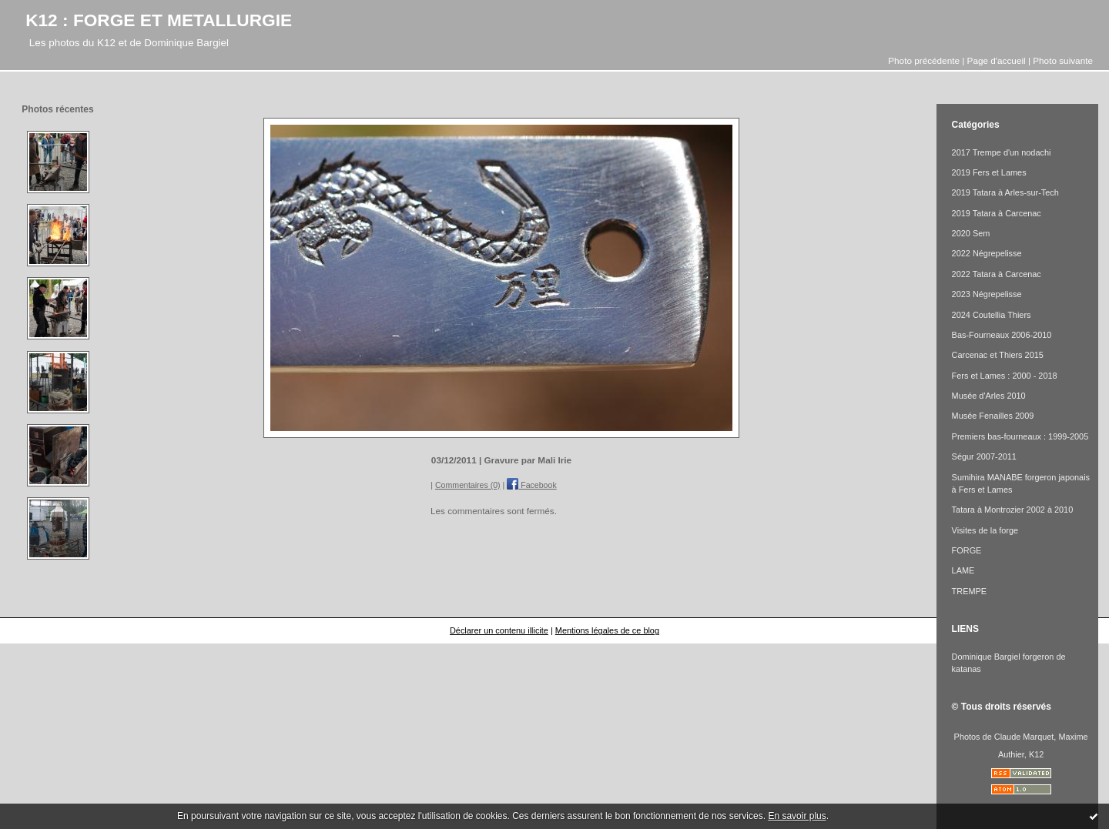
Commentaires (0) (468, 485)
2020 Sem (971, 233)
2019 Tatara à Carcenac (996, 213)
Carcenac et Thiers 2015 (998, 354)
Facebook (531, 485)
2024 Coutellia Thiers (991, 314)
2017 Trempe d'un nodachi (1001, 152)
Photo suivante (1063, 60)
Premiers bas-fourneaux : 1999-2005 (1020, 436)
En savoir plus (797, 816)
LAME (963, 570)
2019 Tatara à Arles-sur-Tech (1005, 192)
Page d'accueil (996, 60)
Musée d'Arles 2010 (989, 395)
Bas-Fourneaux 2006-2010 (1002, 334)
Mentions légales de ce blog (607, 630)
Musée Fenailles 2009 (993, 415)
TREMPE (969, 591)
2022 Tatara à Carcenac (996, 274)
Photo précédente (924, 60)
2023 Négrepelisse (987, 294)
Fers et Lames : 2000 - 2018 (1004, 375)
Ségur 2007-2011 (984, 456)
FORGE (967, 550)
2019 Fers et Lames (989, 172)
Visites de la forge (985, 530)
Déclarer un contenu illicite (499, 630)
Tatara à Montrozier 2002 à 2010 (1013, 509)
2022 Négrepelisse (987, 253)
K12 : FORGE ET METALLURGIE (158, 20)
